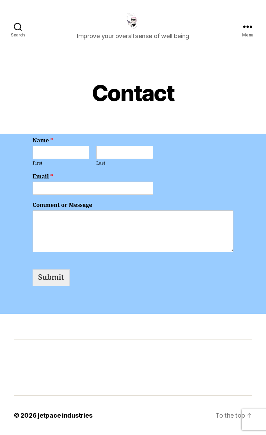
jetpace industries (65, 415)
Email (43, 176)
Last (100, 163)
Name (43, 140)
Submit (51, 277)
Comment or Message (62, 205)
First (37, 163)
